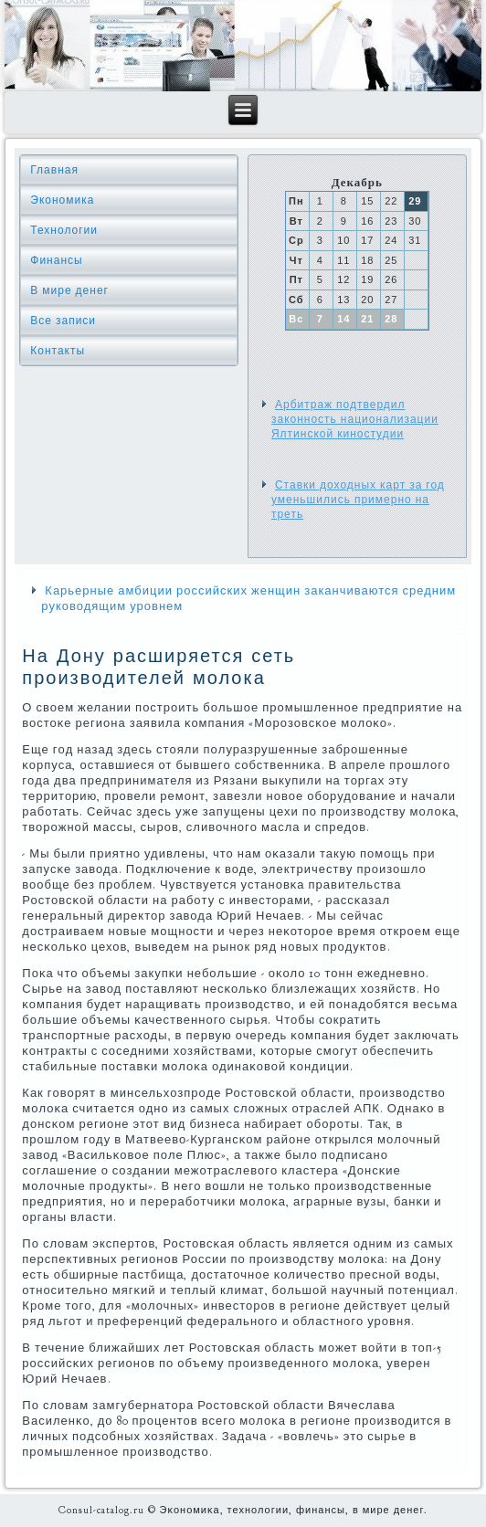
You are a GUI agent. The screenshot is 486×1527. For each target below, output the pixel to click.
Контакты (57, 350)
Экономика (62, 200)
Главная (54, 170)
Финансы (56, 260)
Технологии (64, 230)
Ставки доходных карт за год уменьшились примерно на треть (358, 500)
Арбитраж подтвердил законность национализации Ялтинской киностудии (354, 419)
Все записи (63, 320)
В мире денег (69, 290)
